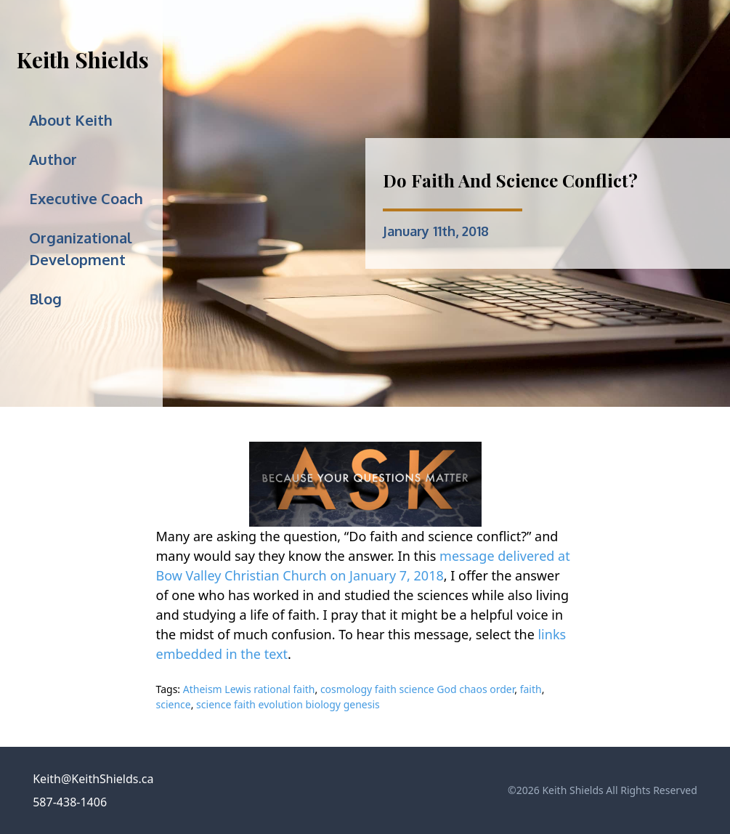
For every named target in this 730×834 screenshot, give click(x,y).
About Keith (71, 119)
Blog (45, 298)
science (173, 704)
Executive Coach (86, 198)
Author (53, 159)
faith (531, 689)
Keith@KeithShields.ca (93, 779)
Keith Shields (83, 59)
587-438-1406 (70, 802)
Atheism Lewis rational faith (249, 689)
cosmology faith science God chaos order (417, 689)
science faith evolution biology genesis (288, 704)
